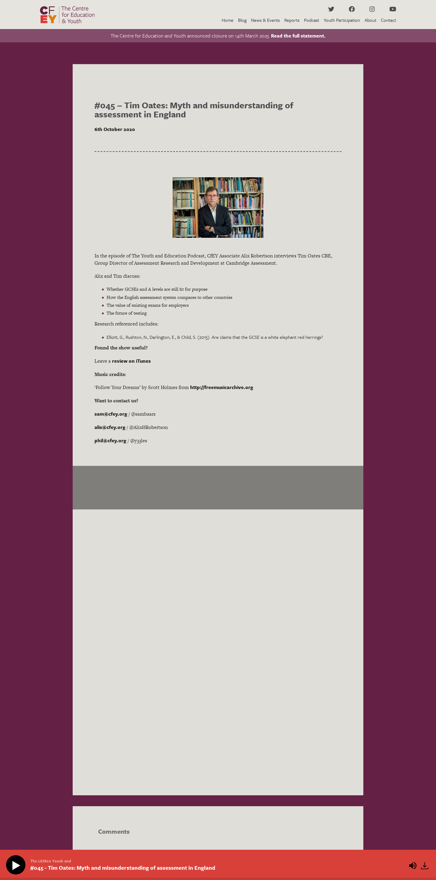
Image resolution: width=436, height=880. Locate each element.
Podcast (311, 20)
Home (227, 20)
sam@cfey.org (110, 413)
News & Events (265, 20)
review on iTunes (131, 361)
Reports (291, 20)
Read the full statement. (298, 35)
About (370, 20)
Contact (388, 20)
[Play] (16, 865)
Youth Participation (342, 20)
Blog (242, 20)
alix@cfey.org (109, 427)
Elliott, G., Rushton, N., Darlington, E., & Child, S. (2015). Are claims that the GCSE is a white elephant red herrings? (215, 337)
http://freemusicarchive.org (221, 387)
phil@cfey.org (110, 440)
